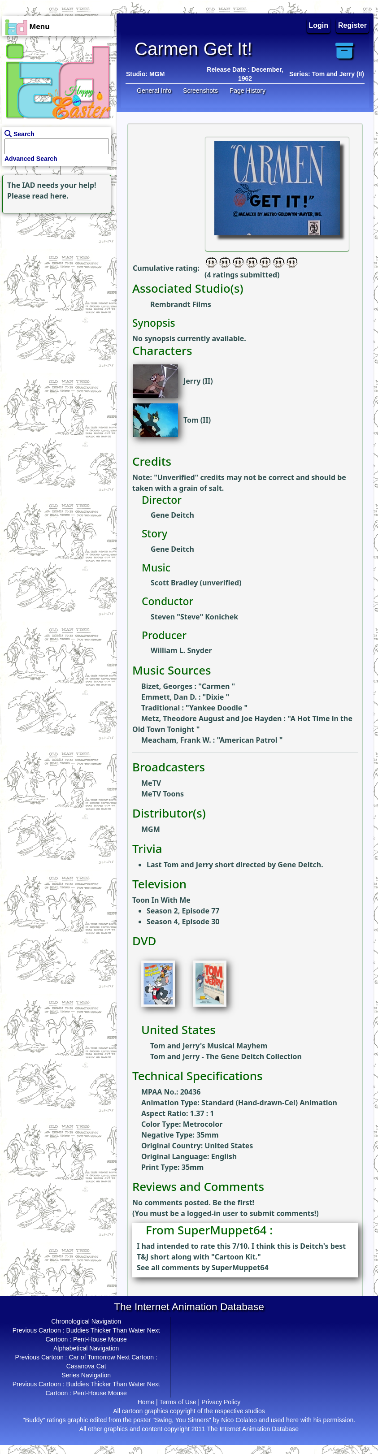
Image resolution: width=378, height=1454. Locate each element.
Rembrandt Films (180, 304)
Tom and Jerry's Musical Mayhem (208, 1046)
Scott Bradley (174, 583)
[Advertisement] (56, 272)
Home (146, 1402)
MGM (157, 74)
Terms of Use (177, 1402)
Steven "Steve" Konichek (194, 617)
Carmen (217, 686)
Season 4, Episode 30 (183, 921)
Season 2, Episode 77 (183, 911)
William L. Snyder (181, 650)
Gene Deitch (172, 515)
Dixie (216, 697)
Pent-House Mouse (100, 1339)
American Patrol (249, 740)
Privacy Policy (220, 1402)
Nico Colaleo (238, 1420)
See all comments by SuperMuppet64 (203, 1267)
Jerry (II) (198, 381)
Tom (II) (197, 420)
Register (352, 25)
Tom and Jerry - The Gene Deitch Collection (226, 1056)
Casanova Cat (86, 1366)
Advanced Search (30, 158)
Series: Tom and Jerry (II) (326, 74)
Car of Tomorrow (92, 1357)
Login (319, 25)
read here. (50, 196)
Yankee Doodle (216, 708)
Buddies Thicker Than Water (105, 1330)
